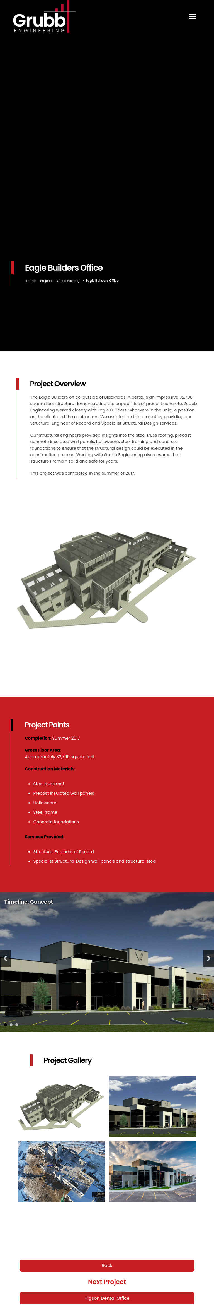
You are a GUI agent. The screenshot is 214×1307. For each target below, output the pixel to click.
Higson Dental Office (107, 1298)
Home (31, 280)
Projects (46, 280)
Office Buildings (69, 280)
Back (107, 1265)
